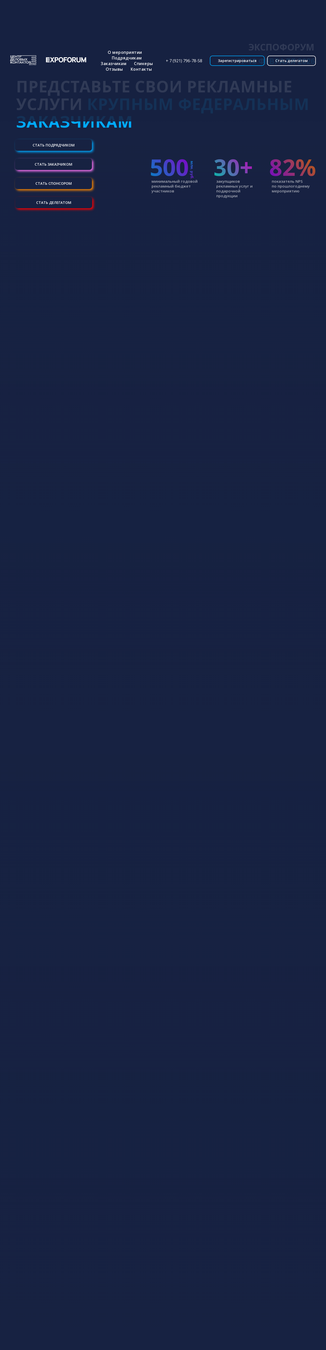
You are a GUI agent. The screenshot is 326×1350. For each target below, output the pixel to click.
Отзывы (114, 69)
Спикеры (143, 63)
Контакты (141, 69)
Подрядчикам (127, 58)
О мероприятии (125, 52)
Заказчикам (113, 63)
